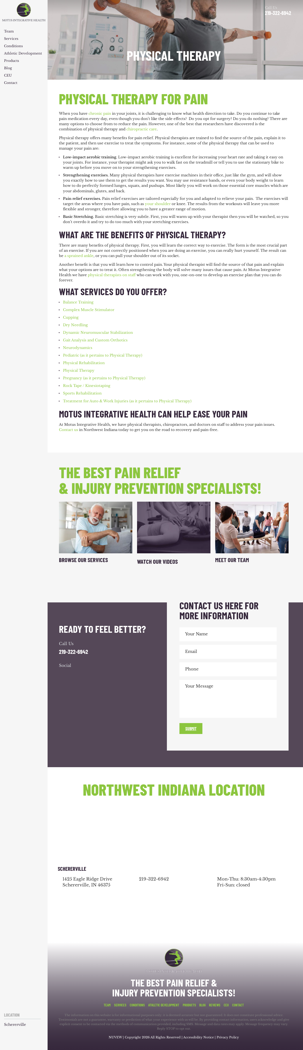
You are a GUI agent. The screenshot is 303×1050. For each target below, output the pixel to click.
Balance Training (78, 302)
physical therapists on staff (112, 275)
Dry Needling (75, 325)
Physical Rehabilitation (84, 363)
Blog (8, 68)
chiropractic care (141, 129)
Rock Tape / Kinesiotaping (86, 385)
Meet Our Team (232, 559)
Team (9, 31)
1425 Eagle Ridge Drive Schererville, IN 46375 (87, 882)
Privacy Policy (228, 1037)
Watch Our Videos (157, 561)
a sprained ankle (79, 255)
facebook (63, 675)
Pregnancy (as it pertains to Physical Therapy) (104, 378)
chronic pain (100, 113)
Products (11, 61)
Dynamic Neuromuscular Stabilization (98, 332)
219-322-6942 (278, 12)
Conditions (13, 46)
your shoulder (158, 204)
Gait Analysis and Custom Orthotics (95, 340)
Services (11, 39)
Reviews (214, 1005)
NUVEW (115, 1037)
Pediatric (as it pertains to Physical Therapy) (102, 355)
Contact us (68, 429)
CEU (8, 76)
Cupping (71, 317)
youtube (89, 675)
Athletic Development (23, 53)
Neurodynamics (77, 347)
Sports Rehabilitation (82, 393)
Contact (10, 83)
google (76, 675)
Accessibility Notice (199, 1037)
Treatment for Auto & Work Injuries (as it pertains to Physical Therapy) (127, 401)
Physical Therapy (78, 370)
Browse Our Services (83, 559)
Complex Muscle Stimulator (88, 309)
